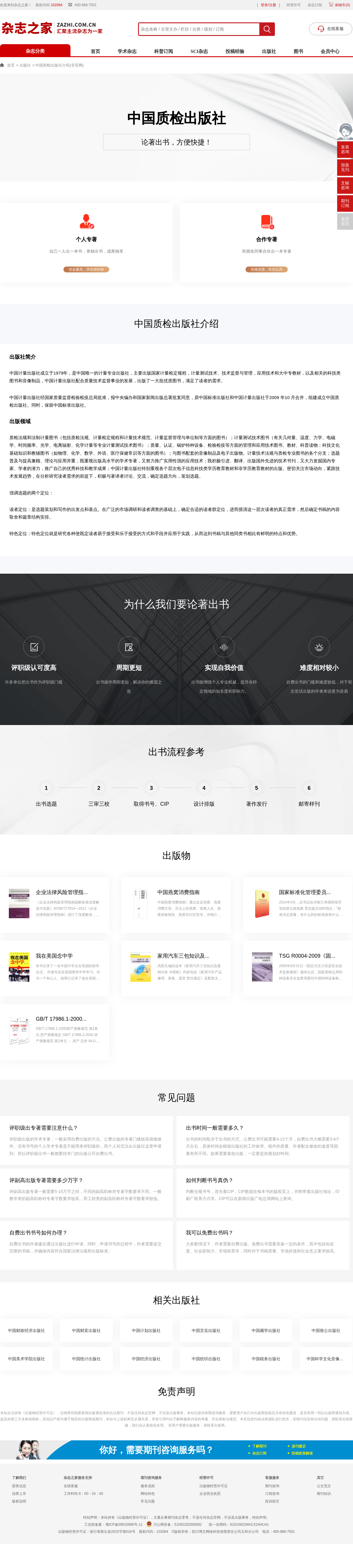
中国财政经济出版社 (26, 1330)
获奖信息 (19, 1486)
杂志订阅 (315, 5)
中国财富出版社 (86, 1330)
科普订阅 (163, 51)
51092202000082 (188, 1525)
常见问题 (148, 1501)
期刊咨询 (272, 1486)
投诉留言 (272, 1501)
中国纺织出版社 (206, 1358)
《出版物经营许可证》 (39, 1413)
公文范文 (324, 1486)
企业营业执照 (210, 1494)
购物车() (342, 5)
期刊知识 (324, 1494)
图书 (298, 51)
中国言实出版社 (206, 1330)
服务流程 (148, 1486)
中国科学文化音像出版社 (329, 1358)
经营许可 (294, 5)
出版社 (269, 51)
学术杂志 (127, 51)
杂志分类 (35, 51)
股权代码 (51, 5)
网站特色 (148, 1494)
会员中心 (330, 51)
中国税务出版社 (266, 1358)
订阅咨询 (272, 1494)
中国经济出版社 (146, 1358)
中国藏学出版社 (266, 1330)
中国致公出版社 (326, 1330)
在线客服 (71, 1486)
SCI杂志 (199, 51)
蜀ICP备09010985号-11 (124, 1525)
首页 (95, 51)
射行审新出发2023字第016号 (112, 1532)
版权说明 (19, 1501)
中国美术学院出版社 (26, 1358)
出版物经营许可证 (213, 1486)
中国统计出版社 (86, 1358)
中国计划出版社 (146, 1330)
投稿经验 (235, 51)
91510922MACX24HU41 (249, 1525)
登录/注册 (268, 5)
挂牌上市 (19, 1494)
